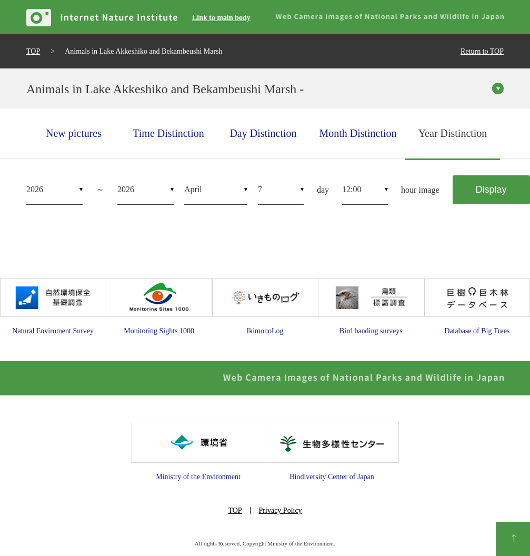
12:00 (351, 189)
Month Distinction (357, 133)
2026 (34, 189)
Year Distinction (452, 133)
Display (491, 189)
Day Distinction (262, 133)
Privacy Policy (280, 510)
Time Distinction (168, 133)
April (193, 189)
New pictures (74, 133)
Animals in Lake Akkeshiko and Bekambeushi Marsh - (165, 89)
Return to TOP (482, 51)
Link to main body (221, 18)
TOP (33, 51)
